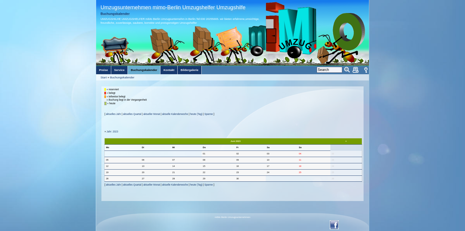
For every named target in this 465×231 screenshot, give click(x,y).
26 (333, 178)
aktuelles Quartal (132, 114)
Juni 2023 (235, 141)
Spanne (208, 114)
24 (333, 166)
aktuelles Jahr (113, 114)
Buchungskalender (122, 77)
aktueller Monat (151, 114)
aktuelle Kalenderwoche (175, 114)
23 (333, 160)
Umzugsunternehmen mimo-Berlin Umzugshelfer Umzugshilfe (173, 7)
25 (333, 172)
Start (104, 77)
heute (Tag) (196, 114)
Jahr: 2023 (112, 131)
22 (333, 153)
